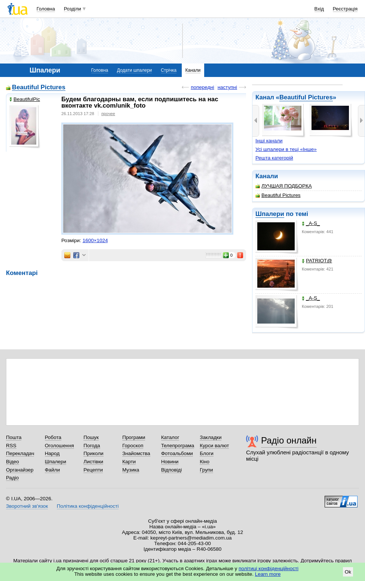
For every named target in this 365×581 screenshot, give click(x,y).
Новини (170, 461)
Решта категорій (274, 158)
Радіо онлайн (289, 440)
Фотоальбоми (177, 453)
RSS (11, 445)
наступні (227, 87)
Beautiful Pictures (306, 97)
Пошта (13, 437)
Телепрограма (177, 445)
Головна (46, 9)
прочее (108, 113)
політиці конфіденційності (268, 568)
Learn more (268, 574)
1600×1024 (95, 240)
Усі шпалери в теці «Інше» (286, 149)
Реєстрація (345, 9)
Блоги (207, 453)
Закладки (210, 437)
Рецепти (93, 470)
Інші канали (269, 140)
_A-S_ (311, 223)
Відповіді (171, 470)
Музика (130, 470)
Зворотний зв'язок (27, 506)
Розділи (72, 9)
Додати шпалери (134, 70)
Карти (129, 461)
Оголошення (59, 445)
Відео (12, 461)
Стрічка (169, 70)
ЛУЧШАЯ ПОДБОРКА (283, 186)
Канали (193, 70)
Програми (133, 437)
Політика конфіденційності (88, 506)
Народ (52, 453)
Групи (206, 470)
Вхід (319, 9)
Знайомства (136, 453)
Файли (52, 470)
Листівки (93, 461)
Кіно (204, 461)
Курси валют (214, 445)
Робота (53, 437)
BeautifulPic (24, 99)
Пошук (91, 437)
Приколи (93, 453)
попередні (202, 87)
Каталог (170, 437)
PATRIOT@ (317, 260)
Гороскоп (132, 445)
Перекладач (20, 453)
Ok (348, 572)
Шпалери (269, 213)
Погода (91, 445)
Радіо (12, 477)
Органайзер (19, 470)
